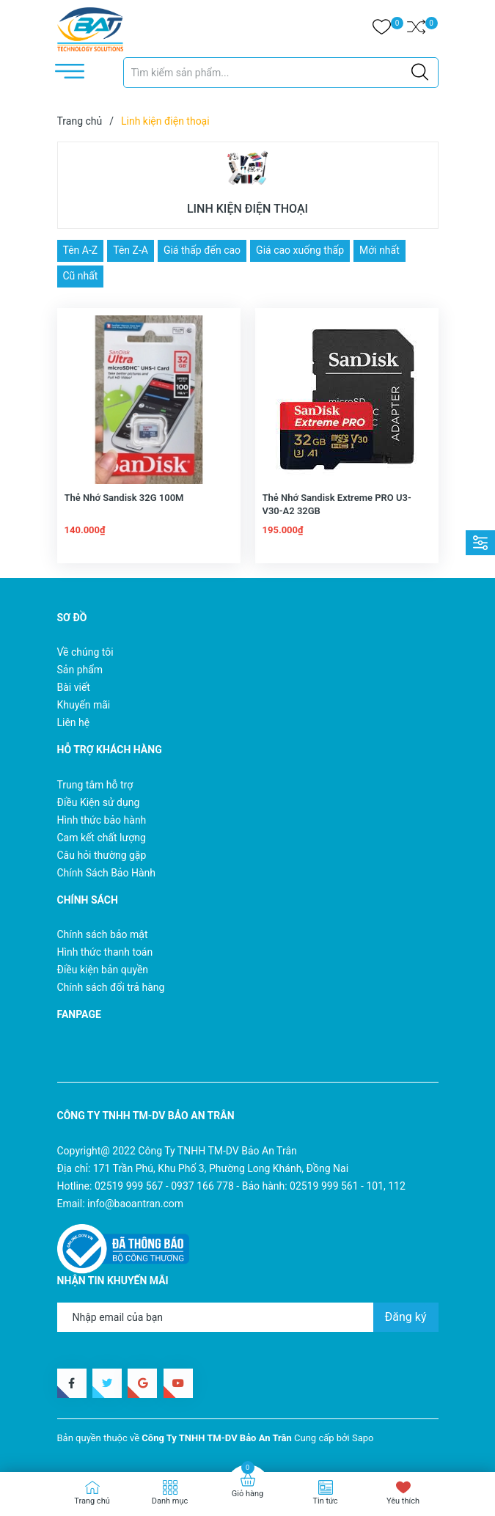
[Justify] (420, 72)
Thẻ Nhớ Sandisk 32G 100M (124, 497)
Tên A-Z (80, 250)
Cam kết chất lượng (101, 837)
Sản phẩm (80, 669)
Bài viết (73, 687)
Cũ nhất (80, 276)
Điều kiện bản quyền (103, 969)
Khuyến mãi (84, 705)
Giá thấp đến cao (202, 250)
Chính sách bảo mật (102, 934)
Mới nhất (379, 250)
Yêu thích (402, 1501)
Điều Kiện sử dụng (98, 802)
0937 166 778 (202, 1186)
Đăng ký (406, 1317)
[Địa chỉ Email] (248, 1317)
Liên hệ (73, 722)
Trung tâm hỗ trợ (95, 785)
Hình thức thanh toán (105, 952)
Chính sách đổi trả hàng (111, 987)
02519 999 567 (129, 1186)
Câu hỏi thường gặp (102, 855)
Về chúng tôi (85, 652)
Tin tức (324, 1501)
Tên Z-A (130, 250)
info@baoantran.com (135, 1203)
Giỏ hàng (247, 1493)
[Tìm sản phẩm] (281, 72)
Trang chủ (92, 1501)
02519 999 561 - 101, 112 (348, 1186)
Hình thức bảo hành (102, 820)
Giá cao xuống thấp (300, 250)
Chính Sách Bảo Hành (106, 873)
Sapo (363, 1437)
